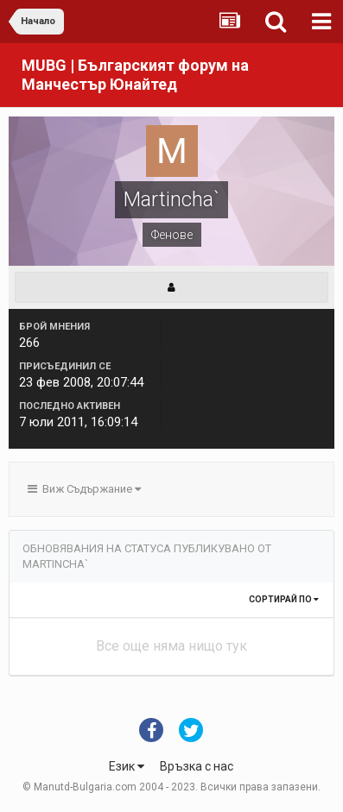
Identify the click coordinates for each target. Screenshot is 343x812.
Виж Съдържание (84, 488)
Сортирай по (284, 599)
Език (126, 766)
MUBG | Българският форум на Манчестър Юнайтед (135, 74)
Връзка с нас (196, 766)
